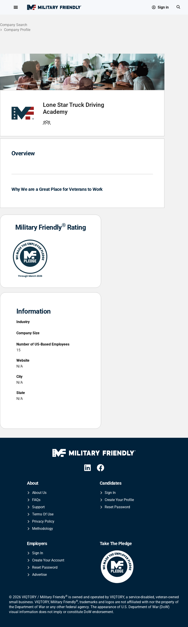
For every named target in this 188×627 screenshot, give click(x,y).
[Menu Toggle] (15, 7)
